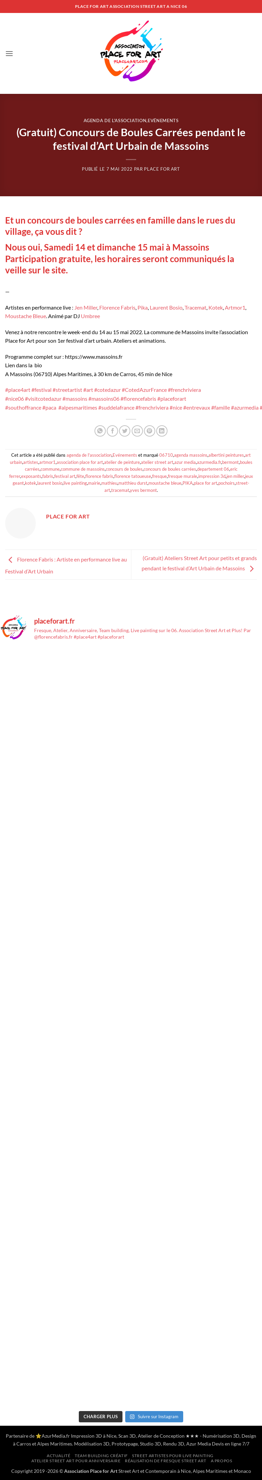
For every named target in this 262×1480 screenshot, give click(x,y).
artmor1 (47, 462)
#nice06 (14, 398)
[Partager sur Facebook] (112, 431)
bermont (230, 462)
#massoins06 (103, 398)
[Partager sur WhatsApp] (100, 431)
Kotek (215, 307)
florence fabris (99, 476)
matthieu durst (132, 483)
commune (50, 469)
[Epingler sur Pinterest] (149, 431)
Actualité (59, 1455)
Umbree (90, 316)
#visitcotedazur (43, 398)
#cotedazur (107, 389)
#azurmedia (245, 407)
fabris (47, 476)
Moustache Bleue (25, 316)
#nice (176, 407)
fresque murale (182, 476)
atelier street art (157, 462)
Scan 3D (127, 1436)
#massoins (74, 398)
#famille (220, 407)
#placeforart (171, 398)
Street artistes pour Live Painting (173, 1455)
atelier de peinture (122, 462)
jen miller (235, 476)
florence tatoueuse (132, 476)
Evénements (163, 120)
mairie (94, 483)
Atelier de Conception (161, 1436)
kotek (30, 483)
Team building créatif (101, 1455)
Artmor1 (235, 307)
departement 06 (213, 469)
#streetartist (67, 389)
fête (80, 476)
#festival (41, 389)
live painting (75, 483)
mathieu (109, 483)
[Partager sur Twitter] (124, 431)
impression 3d (211, 476)
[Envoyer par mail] (137, 431)
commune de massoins (83, 469)
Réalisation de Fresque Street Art (165, 1460)
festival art (64, 476)
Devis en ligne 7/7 (230, 1444)
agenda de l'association (115, 120)
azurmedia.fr (209, 462)
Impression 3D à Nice (93, 1436)
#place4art (17, 389)
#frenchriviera (184, 389)
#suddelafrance (116, 407)
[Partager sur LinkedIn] (162, 431)
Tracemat (195, 307)
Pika (142, 307)
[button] (9, 53)
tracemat (120, 490)
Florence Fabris (117, 307)
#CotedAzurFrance (144, 389)
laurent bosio (49, 483)
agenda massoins (190, 455)
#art (88, 389)
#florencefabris (138, 398)
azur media (185, 462)
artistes (30, 462)
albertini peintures (226, 455)
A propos (221, 1460)
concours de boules (124, 469)
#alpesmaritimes (77, 407)
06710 (166, 455)
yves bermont (143, 490)
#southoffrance (23, 407)
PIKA (188, 483)
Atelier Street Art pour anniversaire (75, 1460)
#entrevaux (196, 407)
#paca (49, 407)
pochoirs (226, 483)
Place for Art (162, 169)
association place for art (80, 462)
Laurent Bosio (166, 307)
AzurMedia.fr (56, 1436)
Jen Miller (85, 307)
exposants (31, 476)
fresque (159, 476)
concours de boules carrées (170, 469)
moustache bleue (164, 483)
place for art (205, 483)
